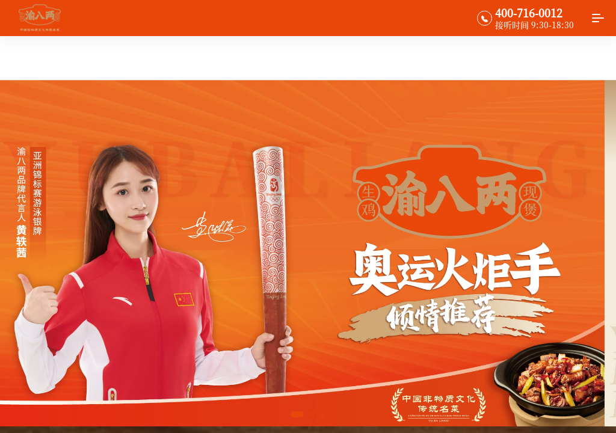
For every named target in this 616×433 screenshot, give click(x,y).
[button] (297, 414)
